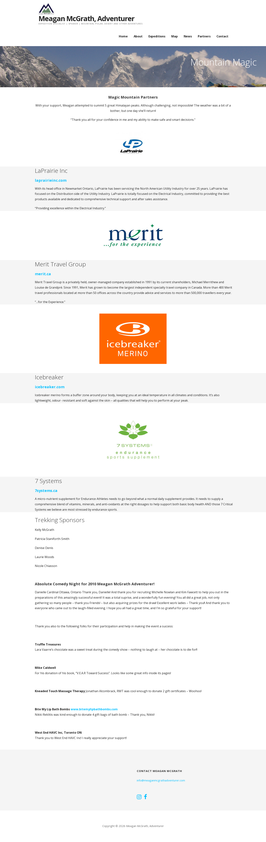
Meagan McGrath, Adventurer (86, 18)
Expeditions (156, 36)
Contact (222, 36)
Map (174, 36)
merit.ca (43, 273)
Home (123, 36)
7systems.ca (46, 490)
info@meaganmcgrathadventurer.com (161, 780)
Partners (204, 36)
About (138, 36)
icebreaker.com (50, 386)
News (188, 36)
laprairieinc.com (51, 180)
